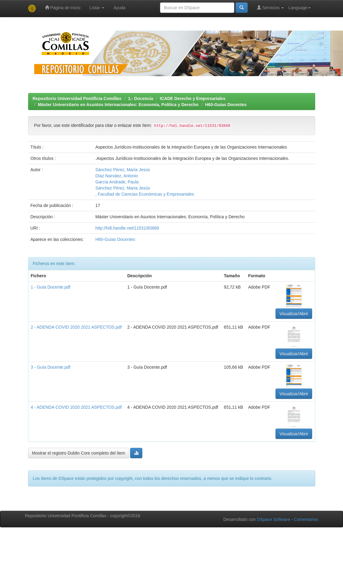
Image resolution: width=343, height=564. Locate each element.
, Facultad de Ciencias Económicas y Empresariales (144, 194)
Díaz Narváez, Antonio (116, 175)
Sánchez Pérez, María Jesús (122, 169)
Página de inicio (63, 7)
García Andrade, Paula (117, 181)
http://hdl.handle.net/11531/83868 (127, 228)
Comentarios (306, 519)
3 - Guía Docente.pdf (51, 367)
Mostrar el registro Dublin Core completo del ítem (78, 453)
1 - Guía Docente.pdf (51, 287)
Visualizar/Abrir (293, 313)
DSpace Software (273, 519)
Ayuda (119, 7)
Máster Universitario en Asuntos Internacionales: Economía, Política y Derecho (118, 104)
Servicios (270, 7)
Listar (96, 7)
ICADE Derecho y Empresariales (192, 98)
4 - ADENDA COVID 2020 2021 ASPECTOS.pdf (76, 407)
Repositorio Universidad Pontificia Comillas (77, 98)
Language (299, 7)
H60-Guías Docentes (225, 104)
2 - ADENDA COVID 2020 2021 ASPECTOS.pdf (76, 327)
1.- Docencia (140, 98)
